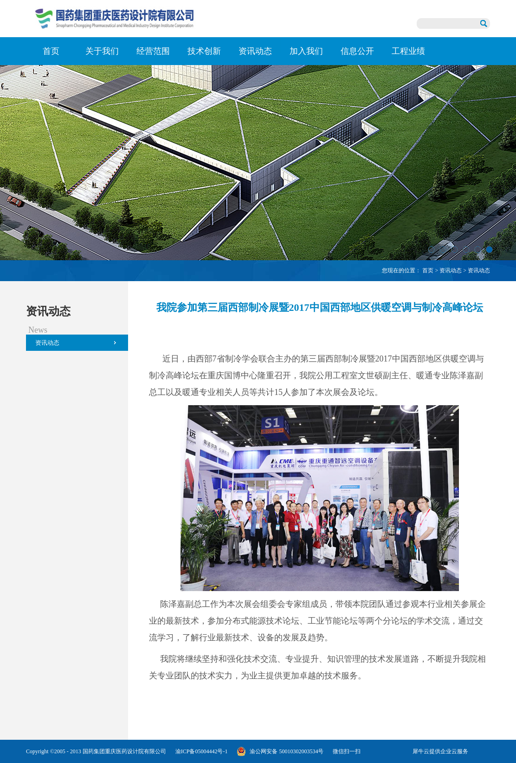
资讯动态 (450, 270)
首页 (51, 51)
